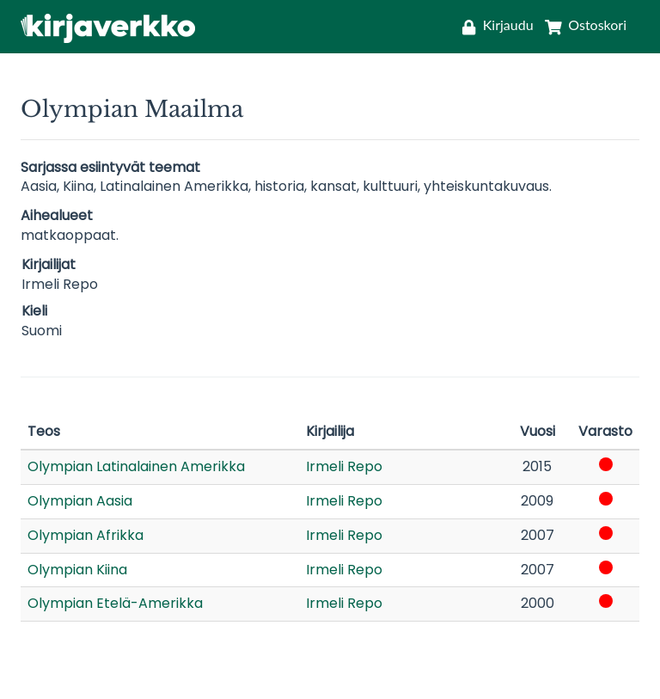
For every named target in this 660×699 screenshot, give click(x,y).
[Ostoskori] (582, 24)
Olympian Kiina (77, 569)
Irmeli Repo (344, 466)
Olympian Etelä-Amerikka (115, 603)
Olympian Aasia (80, 501)
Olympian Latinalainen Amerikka (136, 466)
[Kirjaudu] (497, 24)
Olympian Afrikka (86, 535)
